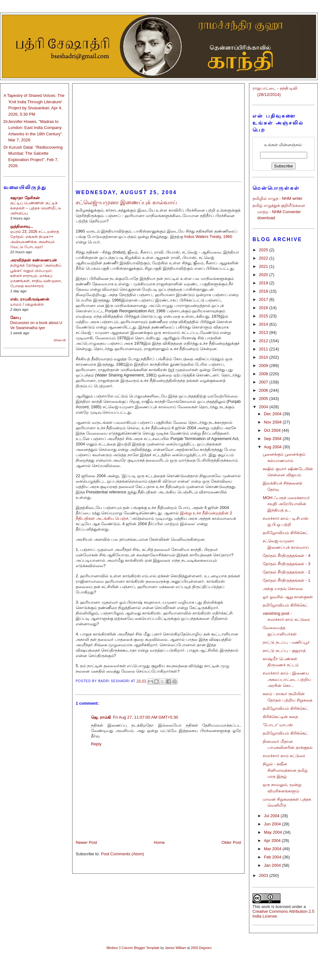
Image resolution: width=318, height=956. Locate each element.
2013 (264, 332)
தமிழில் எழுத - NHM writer (277, 198)
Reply (96, 744)
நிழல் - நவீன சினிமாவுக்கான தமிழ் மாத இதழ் (285, 770)
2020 (264, 274)
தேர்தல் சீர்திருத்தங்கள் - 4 (286, 555)
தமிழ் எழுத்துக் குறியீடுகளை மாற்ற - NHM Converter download (278, 211)
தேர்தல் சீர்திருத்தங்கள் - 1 (286, 580)
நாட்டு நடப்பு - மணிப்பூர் (286, 642)
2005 (264, 398)
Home (159, 842)
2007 (264, 382)
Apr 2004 (273, 840)
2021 (264, 266)
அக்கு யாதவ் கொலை (283, 588)
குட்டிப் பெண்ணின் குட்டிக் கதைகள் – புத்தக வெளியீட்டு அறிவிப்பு (35, 208)
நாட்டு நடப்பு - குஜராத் (284, 650)
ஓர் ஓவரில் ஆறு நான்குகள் (288, 596)
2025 (264, 249)
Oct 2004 (273, 430)
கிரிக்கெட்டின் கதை (280, 716)
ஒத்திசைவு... (21, 226)
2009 (264, 365)
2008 (264, 373)
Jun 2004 (273, 824)
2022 (264, 258)
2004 (264, 406)
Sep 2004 (273, 438)
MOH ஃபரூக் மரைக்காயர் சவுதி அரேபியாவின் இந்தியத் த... (286, 503)
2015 (264, 316)
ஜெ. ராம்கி (101, 717)
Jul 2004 (272, 815)
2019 (264, 283)
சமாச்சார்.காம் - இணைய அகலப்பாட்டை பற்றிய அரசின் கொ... (287, 679)
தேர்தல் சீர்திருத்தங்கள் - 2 (286, 572)
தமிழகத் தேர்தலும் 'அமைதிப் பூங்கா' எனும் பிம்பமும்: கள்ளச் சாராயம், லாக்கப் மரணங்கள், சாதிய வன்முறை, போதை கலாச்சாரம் (36, 275)
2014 (264, 324)
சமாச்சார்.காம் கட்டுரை (284, 755)
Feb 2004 (273, 857)
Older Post (231, 842)
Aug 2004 (273, 446)
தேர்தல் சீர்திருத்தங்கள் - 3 (286, 563)
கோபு (15, 317)
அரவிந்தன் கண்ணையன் (33, 260)
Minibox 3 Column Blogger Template (133, 948)
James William (175, 948)
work (265, 906)
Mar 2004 (273, 848)
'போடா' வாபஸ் (278, 724)
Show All (60, 340)
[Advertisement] (158, 129)
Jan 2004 (273, 865)
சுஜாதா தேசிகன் (25, 197)
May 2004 (273, 832)
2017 (264, 299)
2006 (264, 390)
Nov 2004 (273, 422)
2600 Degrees (201, 948)
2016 (264, 307)
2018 (264, 291)
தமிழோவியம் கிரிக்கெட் (285, 532)
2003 (264, 875)
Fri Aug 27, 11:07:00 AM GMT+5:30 (145, 717)
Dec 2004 (273, 413)
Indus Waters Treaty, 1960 (208, 236)
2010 (264, 357)
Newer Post (86, 842)
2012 (264, 340)
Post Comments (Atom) (122, 853)
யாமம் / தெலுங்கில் (27, 304)
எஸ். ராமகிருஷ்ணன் (29, 299)
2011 (264, 349)
